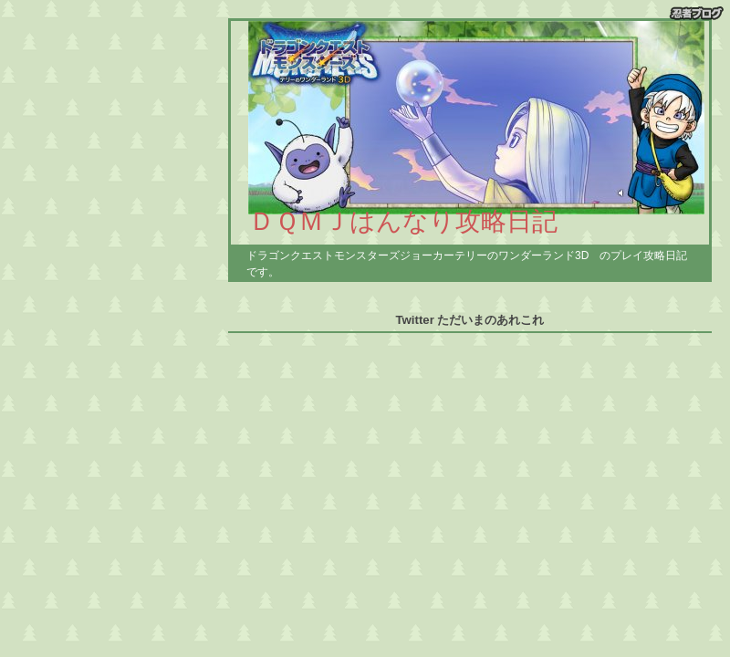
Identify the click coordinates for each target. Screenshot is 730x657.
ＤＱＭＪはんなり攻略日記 (403, 220)
